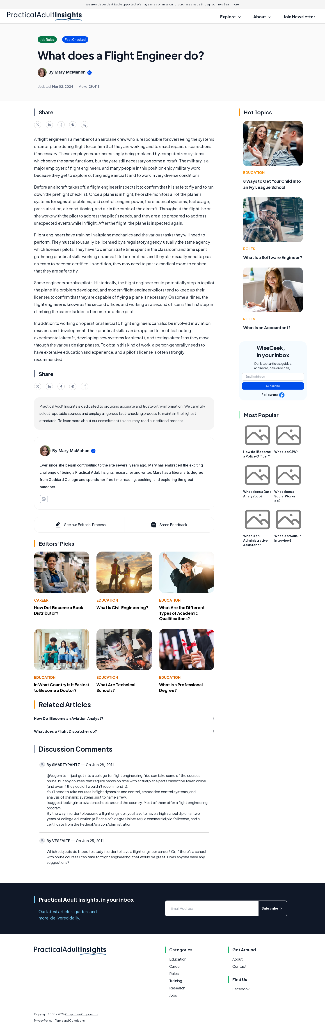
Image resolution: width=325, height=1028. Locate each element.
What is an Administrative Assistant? (255, 540)
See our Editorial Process (80, 524)
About (237, 959)
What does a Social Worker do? (285, 496)
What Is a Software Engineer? (272, 257)
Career (41, 600)
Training (175, 980)
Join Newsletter (299, 16)
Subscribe (273, 386)
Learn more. (232, 4)
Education (107, 600)
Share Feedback (168, 524)
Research (177, 988)
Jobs (173, 995)
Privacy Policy (43, 1020)
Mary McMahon (70, 72)
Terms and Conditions (70, 1020)
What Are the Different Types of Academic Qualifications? (182, 613)
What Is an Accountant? (267, 327)
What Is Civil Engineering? (122, 607)
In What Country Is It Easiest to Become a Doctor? (61, 687)
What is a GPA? (286, 452)
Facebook (240, 988)
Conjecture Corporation (81, 1014)
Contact (239, 966)
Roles (249, 248)
